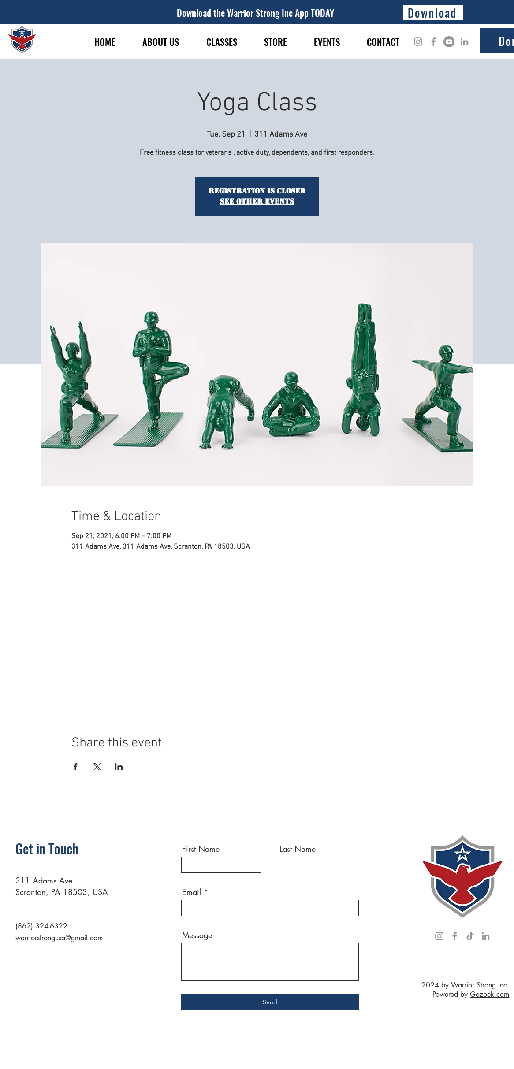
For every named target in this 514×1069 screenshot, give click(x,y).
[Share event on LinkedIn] (119, 766)
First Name (201, 849)
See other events (257, 201)
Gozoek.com (489, 994)
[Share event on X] (97, 766)
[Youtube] (448, 41)
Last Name (297, 849)
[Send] (270, 1002)
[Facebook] (433, 41)
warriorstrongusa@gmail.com (59, 938)
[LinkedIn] (464, 41)
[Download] (433, 12)
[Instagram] (418, 41)
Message (197, 935)
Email (191, 892)
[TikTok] (470, 936)
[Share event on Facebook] (75, 766)
